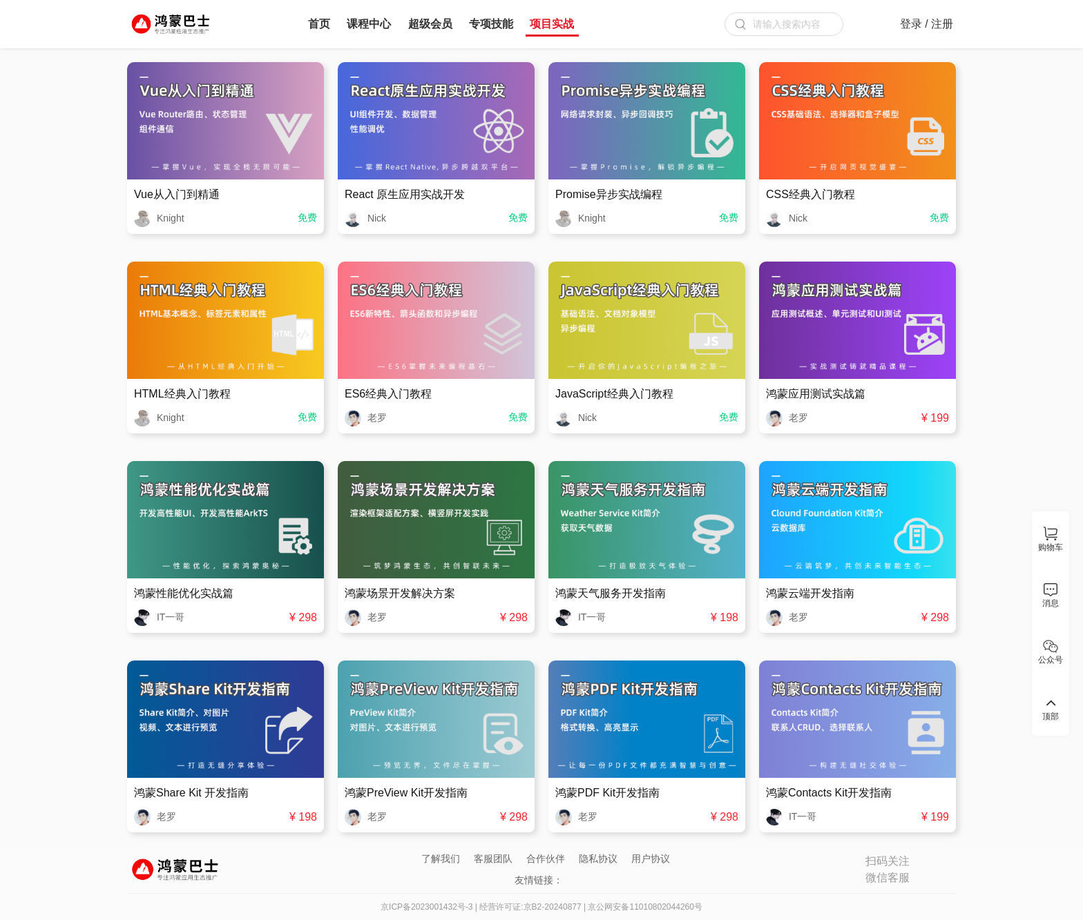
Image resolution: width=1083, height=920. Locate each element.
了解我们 (440, 858)
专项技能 (491, 24)
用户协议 (650, 858)
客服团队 (493, 858)
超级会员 (430, 24)
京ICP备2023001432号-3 (426, 907)
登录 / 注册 (926, 24)
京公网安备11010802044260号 (645, 907)
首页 (319, 24)
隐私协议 (598, 858)
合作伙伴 (545, 858)
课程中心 (369, 24)
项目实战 (552, 24)
